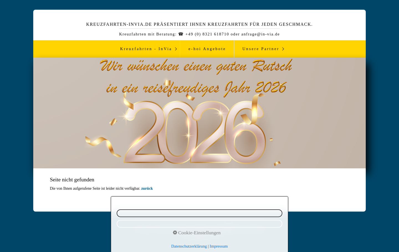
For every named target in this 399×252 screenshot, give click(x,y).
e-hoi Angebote (207, 49)
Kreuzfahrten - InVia (146, 49)
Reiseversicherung (250, 229)
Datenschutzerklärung (172, 229)
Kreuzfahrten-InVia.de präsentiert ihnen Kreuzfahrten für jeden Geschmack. (199, 24)
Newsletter (143, 229)
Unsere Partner (260, 49)
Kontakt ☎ (223, 229)
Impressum (201, 229)
